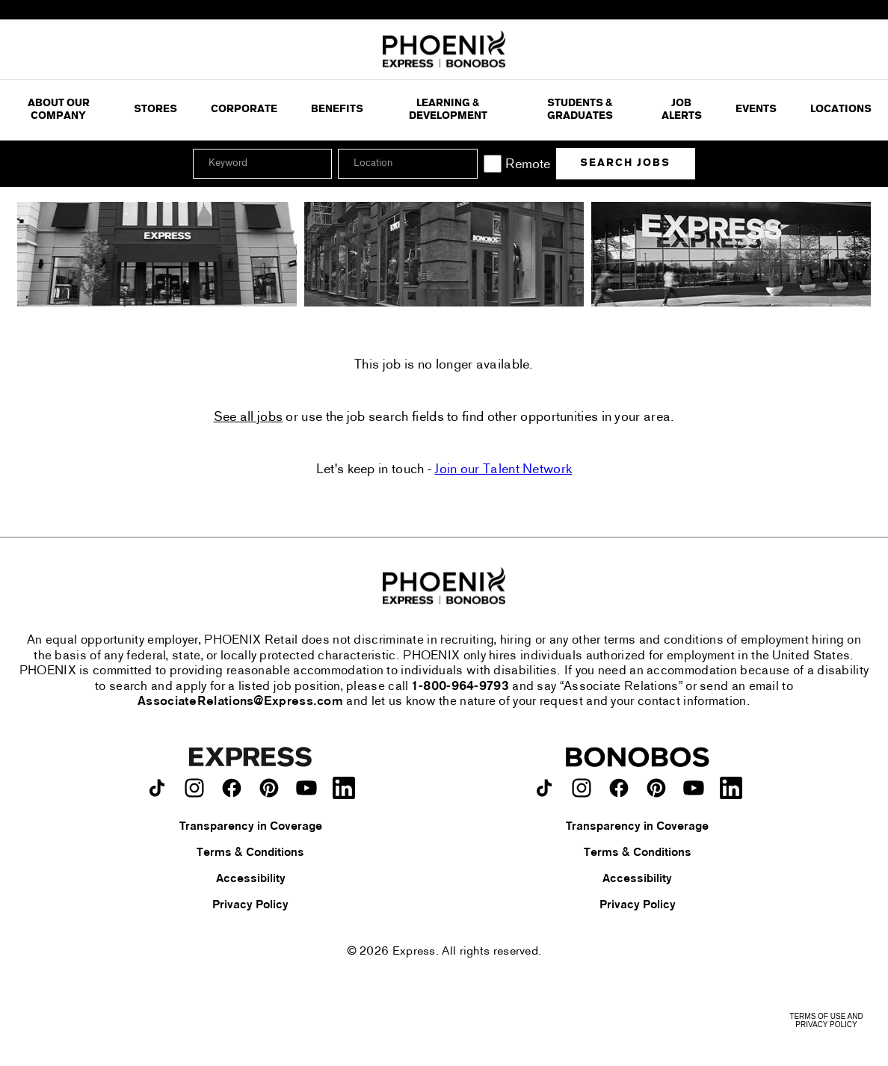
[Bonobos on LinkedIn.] (731, 788)
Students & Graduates (580, 110)
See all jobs (248, 418)
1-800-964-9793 (460, 687)
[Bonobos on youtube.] (694, 788)
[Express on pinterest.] (269, 788)
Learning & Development (448, 110)
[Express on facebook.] (232, 788)
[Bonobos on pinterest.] (656, 788)
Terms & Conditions (250, 853)
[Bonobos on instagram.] (581, 788)
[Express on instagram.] (194, 788)
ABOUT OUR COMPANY (59, 110)
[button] (464, 164)
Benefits (337, 109)
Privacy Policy (250, 905)
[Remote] (493, 164)
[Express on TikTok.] (157, 788)
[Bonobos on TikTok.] (544, 788)
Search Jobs (625, 163)
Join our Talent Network (503, 470)
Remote (527, 165)
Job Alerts (682, 110)
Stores (155, 109)
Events (756, 109)
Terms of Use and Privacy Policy (826, 1020)
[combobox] (407, 164)
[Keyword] (262, 164)
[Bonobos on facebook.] (619, 788)
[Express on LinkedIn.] (344, 788)
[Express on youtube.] (306, 788)
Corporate (244, 109)
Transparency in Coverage (250, 827)
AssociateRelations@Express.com (240, 702)
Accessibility (251, 879)
